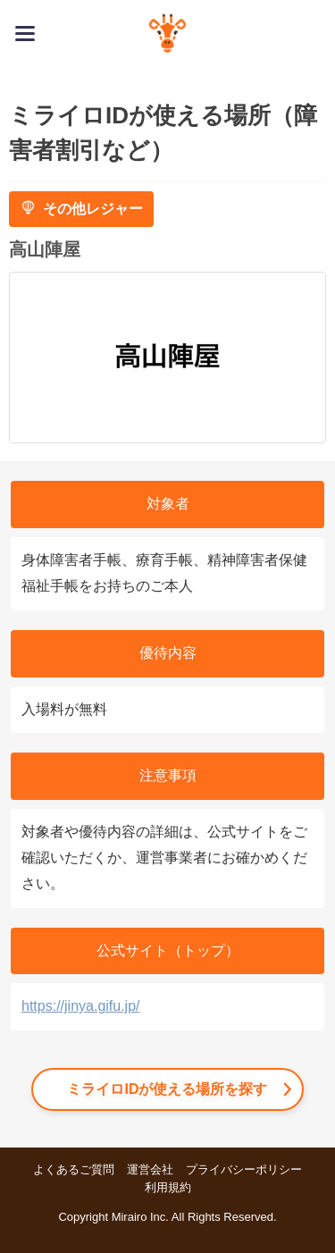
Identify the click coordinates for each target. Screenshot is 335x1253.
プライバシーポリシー (244, 1169)
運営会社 (150, 1169)
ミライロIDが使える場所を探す (167, 1089)
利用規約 (168, 1187)
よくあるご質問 (73, 1169)
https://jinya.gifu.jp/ (80, 1005)
